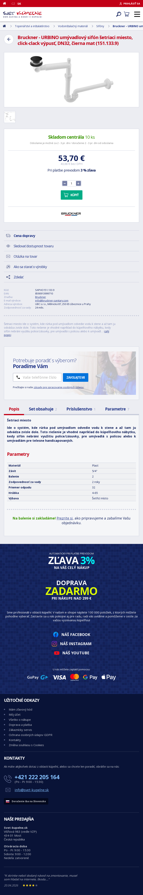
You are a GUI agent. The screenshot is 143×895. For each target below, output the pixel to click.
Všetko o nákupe (20, 720)
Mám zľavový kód (20, 709)
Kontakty (15, 740)
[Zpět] (9, 39)
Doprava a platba (20, 725)
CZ (13, 3)
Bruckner (40, 297)
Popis (14, 409)
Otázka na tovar (25, 256)
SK (19, 3)
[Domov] (6, 3)
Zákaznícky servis (20, 730)
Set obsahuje (43, 409)
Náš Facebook (75, 634)
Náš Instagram (76, 643)
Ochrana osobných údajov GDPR (30, 735)
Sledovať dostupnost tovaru (34, 246)
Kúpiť (75, 195)
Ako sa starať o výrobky (30, 266)
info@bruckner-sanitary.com (51, 300)
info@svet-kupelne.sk (32, 790)
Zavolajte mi (75, 377)
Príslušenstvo (80, 409)
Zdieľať (18, 277)
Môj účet (15, 714)
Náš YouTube (75, 652)
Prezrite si (65, 518)
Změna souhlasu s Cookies (26, 745)
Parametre (117, 409)
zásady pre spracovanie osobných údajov (59, 387)
